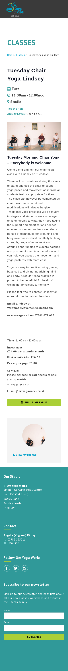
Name (7, 609)
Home (10, 55)
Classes (20, 55)
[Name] (34, 616)
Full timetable (34, 402)
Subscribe (34, 636)
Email (7, 622)
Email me (13, 543)
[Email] (34, 628)
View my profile (24, 454)
